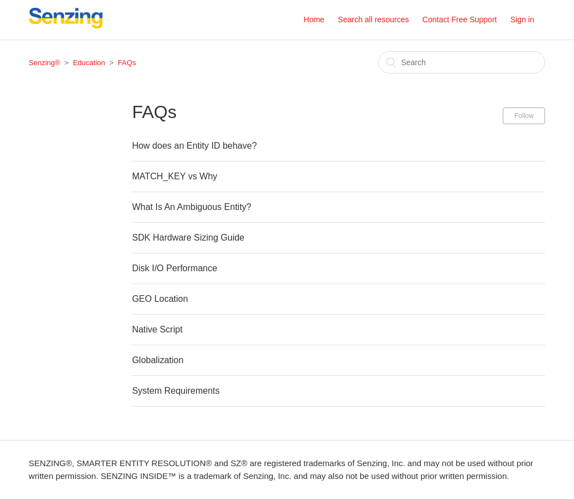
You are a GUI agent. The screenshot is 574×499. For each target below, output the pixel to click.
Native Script (157, 329)
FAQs (127, 62)
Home (313, 19)
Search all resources (373, 19)
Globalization (158, 360)
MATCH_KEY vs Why (174, 176)
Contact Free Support (460, 19)
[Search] (461, 62)
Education (89, 62)
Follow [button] (524, 116)
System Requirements (175, 390)
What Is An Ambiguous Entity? (191, 207)
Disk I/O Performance (174, 268)
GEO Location (160, 299)
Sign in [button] (522, 19)
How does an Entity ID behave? (194, 145)
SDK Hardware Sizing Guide (188, 237)
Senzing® (45, 62)
